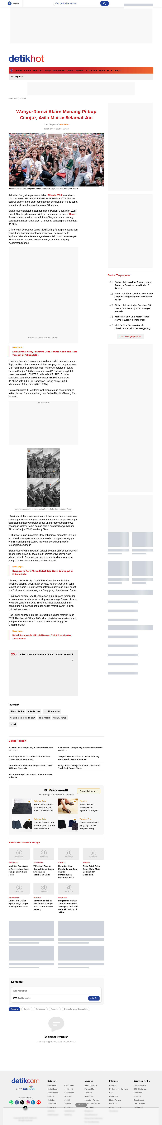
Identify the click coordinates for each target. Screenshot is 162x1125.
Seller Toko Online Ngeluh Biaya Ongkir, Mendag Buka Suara (18, 904)
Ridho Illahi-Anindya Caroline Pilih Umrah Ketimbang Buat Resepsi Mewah (133, 308)
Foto (109, 70)
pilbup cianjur (17, 711)
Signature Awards (92, 1100)
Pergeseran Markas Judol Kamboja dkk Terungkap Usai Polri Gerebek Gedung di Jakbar (68, 906)
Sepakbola (51, 1107)
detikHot (13, 98)
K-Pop (48, 70)
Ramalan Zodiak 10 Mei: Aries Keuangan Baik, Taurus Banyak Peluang (43, 905)
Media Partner (115, 1100)
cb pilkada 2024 (51, 711)
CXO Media (138, 1107)
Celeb (23, 98)
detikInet (51, 1096)
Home (19, 70)
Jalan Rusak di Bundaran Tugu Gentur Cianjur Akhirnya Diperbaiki (30, 766)
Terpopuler (17, 76)
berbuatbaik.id (91, 1085)
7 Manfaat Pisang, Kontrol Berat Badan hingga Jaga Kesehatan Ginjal (43, 870)
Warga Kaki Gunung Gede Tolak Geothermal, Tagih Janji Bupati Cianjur (79, 766)
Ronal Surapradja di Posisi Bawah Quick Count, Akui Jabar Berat (41, 637)
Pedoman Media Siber (118, 1089)
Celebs (27, 70)
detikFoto (68, 1107)
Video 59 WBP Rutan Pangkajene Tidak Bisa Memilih (46, 654)
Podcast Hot (59, 70)
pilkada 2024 (34, 711)
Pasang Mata (90, 1089)
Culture (93, 70)
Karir (111, 1093)
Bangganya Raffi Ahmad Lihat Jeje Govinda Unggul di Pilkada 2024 (42, 573)
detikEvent (89, 1096)
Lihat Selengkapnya (130, 336)
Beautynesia (139, 1100)
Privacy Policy (115, 1107)
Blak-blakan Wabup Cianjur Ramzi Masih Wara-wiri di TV (80, 748)
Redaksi (112, 1085)
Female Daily (139, 1104)
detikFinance (52, 1093)
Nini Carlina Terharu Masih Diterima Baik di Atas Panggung (132, 327)
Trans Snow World (92, 1104)
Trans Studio (90, 1107)
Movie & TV (81, 70)
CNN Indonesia (140, 1085)
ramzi (13, 724)
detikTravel (69, 1085)
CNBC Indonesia (140, 1089)
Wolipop (68, 1096)
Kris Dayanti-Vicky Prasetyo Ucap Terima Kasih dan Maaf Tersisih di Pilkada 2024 (44, 353)
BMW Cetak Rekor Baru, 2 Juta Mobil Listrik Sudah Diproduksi (92, 870)
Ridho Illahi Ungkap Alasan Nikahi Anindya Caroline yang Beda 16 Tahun (133, 285)
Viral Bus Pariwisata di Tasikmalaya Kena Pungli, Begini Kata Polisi (19, 870)
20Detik (67, 1104)
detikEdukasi (52, 1089)
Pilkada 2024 (55, 195)
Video (102, 70)
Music (70, 70)
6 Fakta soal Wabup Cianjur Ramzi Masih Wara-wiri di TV (31, 748)
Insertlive (137, 1096)
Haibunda (138, 1093)
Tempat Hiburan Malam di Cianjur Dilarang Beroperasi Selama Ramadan (78, 757)
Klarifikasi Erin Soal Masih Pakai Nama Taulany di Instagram (132, 318)
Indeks (117, 70)
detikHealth (69, 1093)
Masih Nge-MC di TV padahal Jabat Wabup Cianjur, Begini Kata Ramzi (29, 757)
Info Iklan (113, 1104)
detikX (67, 1100)
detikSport (51, 1104)
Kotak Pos (113, 1096)
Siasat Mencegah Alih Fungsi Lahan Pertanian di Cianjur (30, 775)
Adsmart (88, 1093)
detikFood (68, 1089)
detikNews (51, 1085)
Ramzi (72, 214)
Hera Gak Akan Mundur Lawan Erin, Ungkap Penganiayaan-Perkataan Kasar (67, 872)
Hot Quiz (38, 70)
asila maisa (44, 718)
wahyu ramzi (60, 718)
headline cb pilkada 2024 (22, 718)
